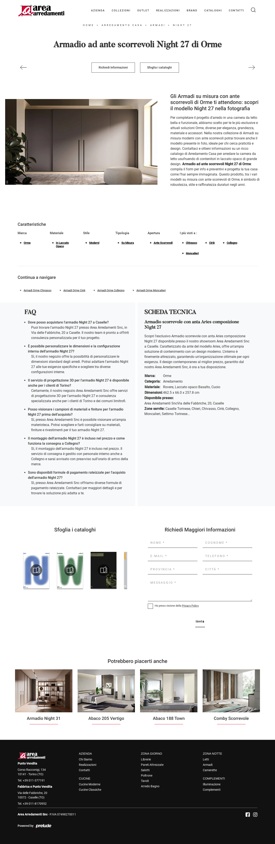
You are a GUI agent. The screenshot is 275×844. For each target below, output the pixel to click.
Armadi (157, 25)
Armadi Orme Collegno (110, 290)
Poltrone (146, 775)
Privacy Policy (190, 605)
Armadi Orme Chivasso (37, 290)
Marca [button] (22, 233)
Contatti (236, 10)
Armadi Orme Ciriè (74, 290)
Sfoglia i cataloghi (159, 67)
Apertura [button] (154, 233)
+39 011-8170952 (35, 803)
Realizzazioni (168, 10)
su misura (127, 242)
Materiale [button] (56, 233)
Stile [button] (86, 233)
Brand (192, 10)
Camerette (210, 770)
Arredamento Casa (122, 25)
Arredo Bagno (150, 786)
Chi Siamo (85, 759)
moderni (94, 242)
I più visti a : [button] (188, 233)
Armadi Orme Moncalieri (151, 290)
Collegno (232, 242)
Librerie (146, 759)
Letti (206, 759)
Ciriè (212, 242)
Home (88, 25)
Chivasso (191, 242)
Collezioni (121, 10)
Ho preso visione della (177, 605)
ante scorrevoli (163, 242)
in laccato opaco (62, 244)
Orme (27, 242)
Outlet (143, 10)
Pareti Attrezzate (152, 764)
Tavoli (145, 781)
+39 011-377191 (34, 780)
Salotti (145, 770)
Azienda (98, 10)
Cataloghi (213, 10)
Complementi (211, 789)
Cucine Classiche (90, 789)
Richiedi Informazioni (113, 67)
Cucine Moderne (89, 784)
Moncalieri (192, 253)
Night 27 (182, 25)
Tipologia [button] (122, 233)
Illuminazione (211, 784)
